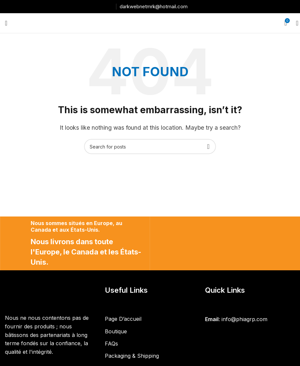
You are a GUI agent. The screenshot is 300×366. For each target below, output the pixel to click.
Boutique (116, 331)
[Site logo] (150, 22)
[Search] (295, 23)
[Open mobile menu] (6, 23)
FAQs (111, 343)
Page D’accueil (123, 319)
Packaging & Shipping (132, 355)
